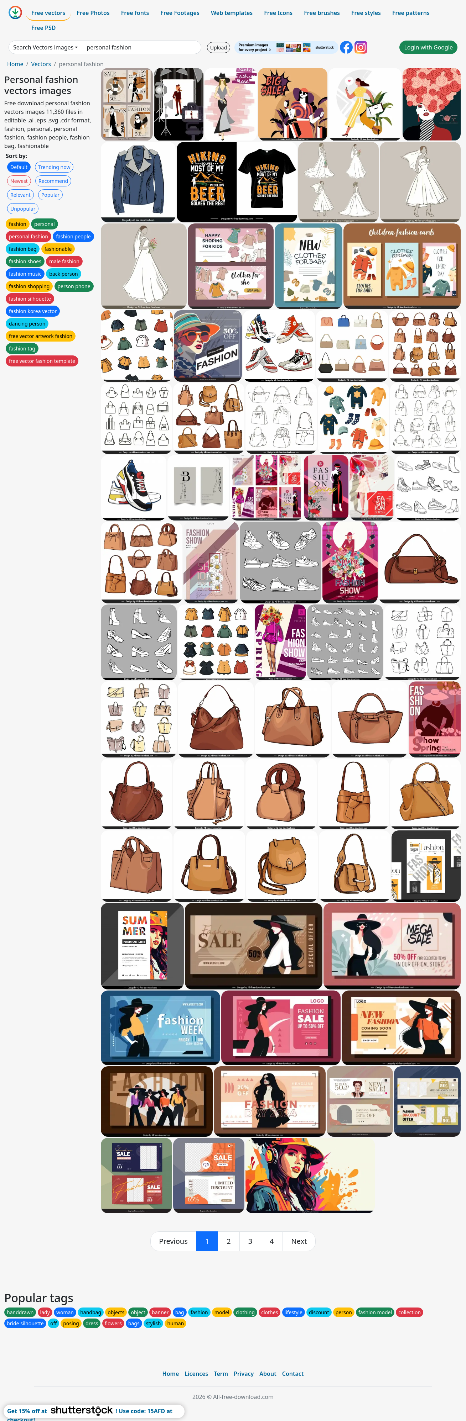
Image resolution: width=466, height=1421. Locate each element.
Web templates (232, 13)
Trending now (54, 167)
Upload (218, 47)
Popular (50, 194)
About (267, 1374)
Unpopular (22, 208)
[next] (299, 1241)
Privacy (244, 1374)
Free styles (366, 13)
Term (221, 1374)
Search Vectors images (43, 47)
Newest (19, 181)
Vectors (41, 64)
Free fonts (135, 13)
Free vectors (48, 13)
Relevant (20, 194)
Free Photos (93, 13)
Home (15, 64)
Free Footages (180, 13)
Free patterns (411, 13)
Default (18, 167)
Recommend (53, 181)
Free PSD (43, 28)
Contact (293, 1374)
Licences (196, 1374)
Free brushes (322, 13)
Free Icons (278, 13)
